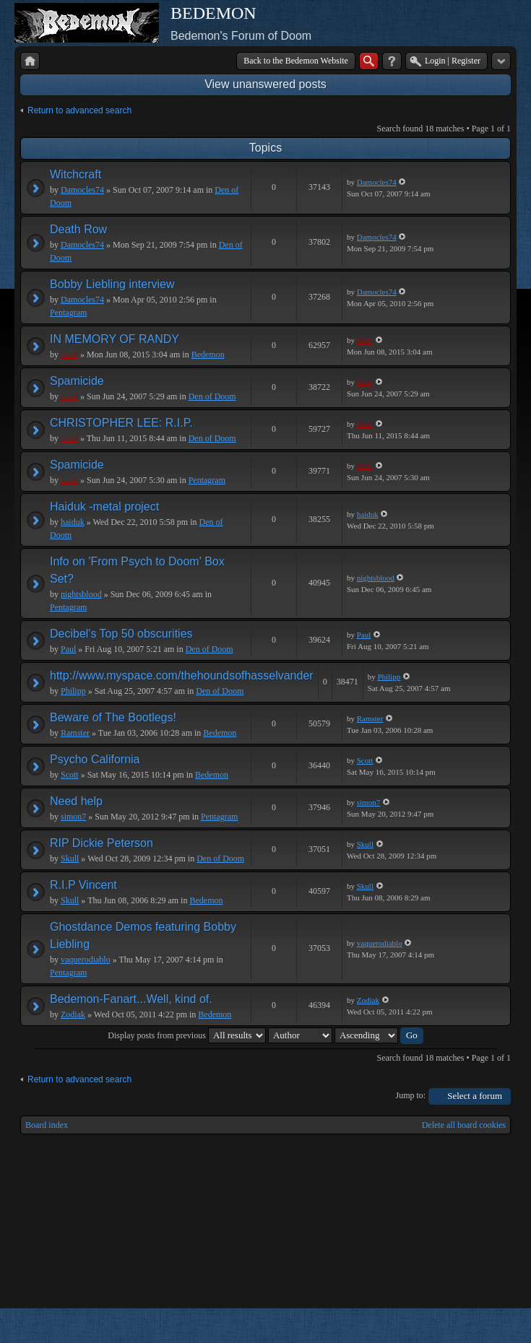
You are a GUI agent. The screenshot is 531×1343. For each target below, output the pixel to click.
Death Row (78, 229)
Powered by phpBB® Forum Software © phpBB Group (489, 1326)
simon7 (73, 817)
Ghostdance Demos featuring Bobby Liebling (143, 935)
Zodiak (73, 1014)
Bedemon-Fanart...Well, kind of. (131, 999)
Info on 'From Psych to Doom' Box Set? (137, 570)
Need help (76, 801)
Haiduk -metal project (104, 506)
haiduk (73, 522)
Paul (68, 649)
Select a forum (474, 1095)
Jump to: (411, 1095)
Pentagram (68, 313)
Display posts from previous (187, 1035)
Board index (46, 1125)
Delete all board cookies (464, 1125)
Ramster (75, 733)
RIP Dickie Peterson (101, 843)
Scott (70, 775)
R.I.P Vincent (83, 885)
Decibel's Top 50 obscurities (121, 633)
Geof (69, 354)
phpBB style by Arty (445, 1326)
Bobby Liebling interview (112, 284)
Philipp (73, 691)
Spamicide (77, 381)
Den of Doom (212, 396)
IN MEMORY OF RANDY (114, 339)
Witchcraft (75, 174)
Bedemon (208, 354)
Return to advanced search (79, 110)
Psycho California (95, 759)
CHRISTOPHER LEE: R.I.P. (121, 423)
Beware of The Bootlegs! (113, 717)
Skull (70, 858)
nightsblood (81, 594)
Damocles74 (82, 190)
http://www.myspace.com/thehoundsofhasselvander (182, 675)
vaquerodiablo (86, 960)
